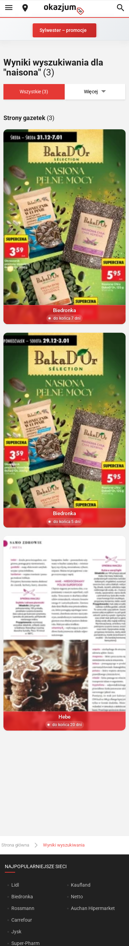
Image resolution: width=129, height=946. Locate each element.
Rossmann (22, 908)
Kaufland (80, 885)
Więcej (95, 92)
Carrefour (21, 920)
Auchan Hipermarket (93, 908)
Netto (77, 896)
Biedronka (22, 896)
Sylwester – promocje (63, 30)
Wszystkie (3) (34, 91)
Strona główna (15, 845)
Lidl (15, 885)
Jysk (16, 931)
